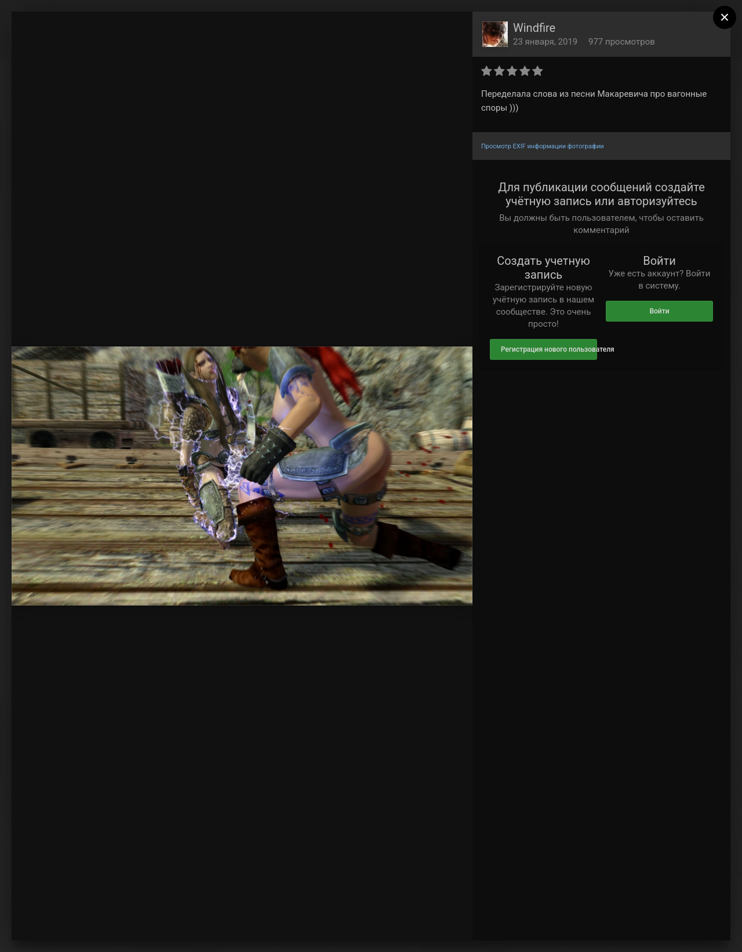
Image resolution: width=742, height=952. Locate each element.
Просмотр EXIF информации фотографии (542, 146)
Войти (659, 311)
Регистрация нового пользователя (549, 349)
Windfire (534, 28)
